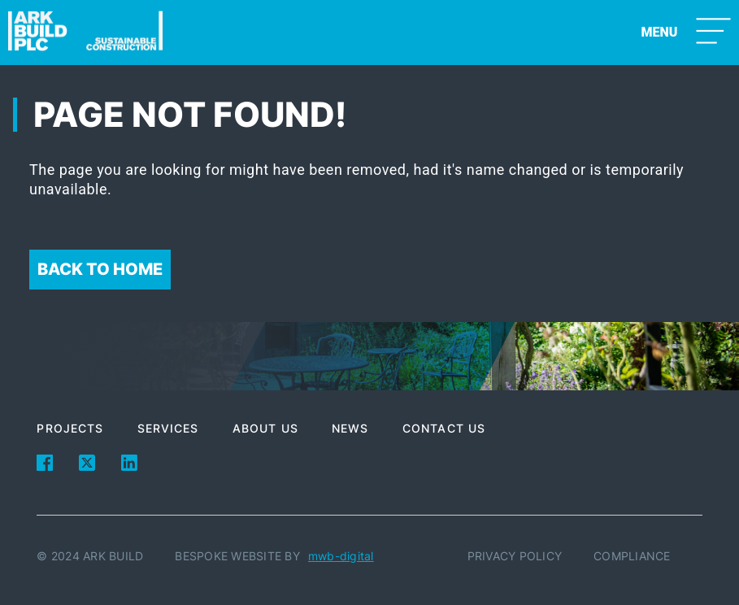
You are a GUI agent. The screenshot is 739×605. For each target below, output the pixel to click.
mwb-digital (341, 556)
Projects (70, 428)
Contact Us (443, 428)
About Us (265, 428)
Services (168, 428)
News (350, 428)
